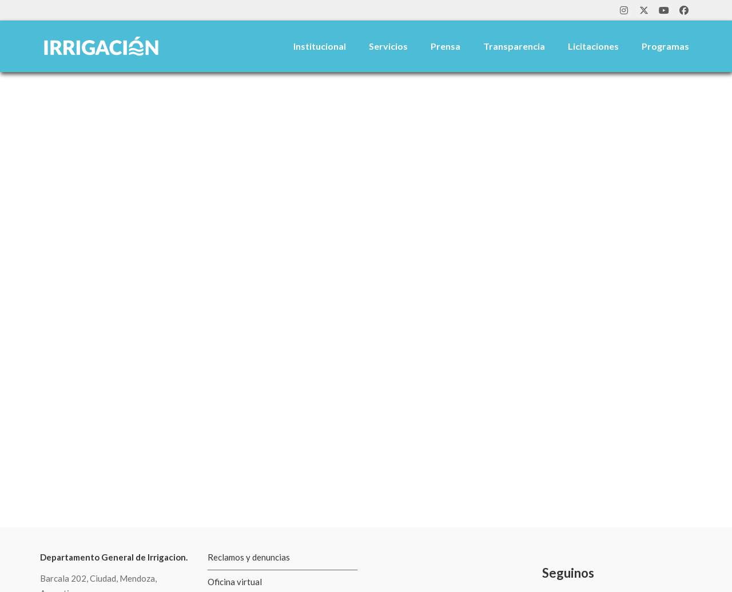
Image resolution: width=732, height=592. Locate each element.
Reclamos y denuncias (249, 557)
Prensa (445, 46)
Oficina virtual (235, 582)
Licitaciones (593, 46)
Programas (665, 46)
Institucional (319, 46)
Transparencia (514, 46)
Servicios (388, 46)
